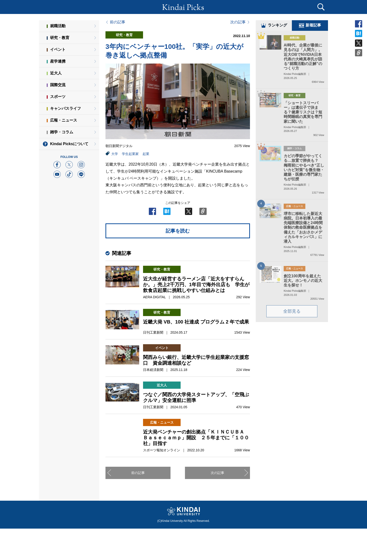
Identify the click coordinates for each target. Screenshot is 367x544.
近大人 (56, 73)
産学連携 (58, 61)
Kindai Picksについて (69, 144)
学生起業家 (130, 154)
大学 (114, 154)
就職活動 (58, 26)
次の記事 (238, 22)
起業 (146, 154)
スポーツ (58, 97)
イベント (58, 49)
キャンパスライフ (65, 108)
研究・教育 (59, 38)
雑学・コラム (61, 132)
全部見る (292, 312)
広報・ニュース (63, 120)
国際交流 (58, 85)
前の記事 (117, 22)
